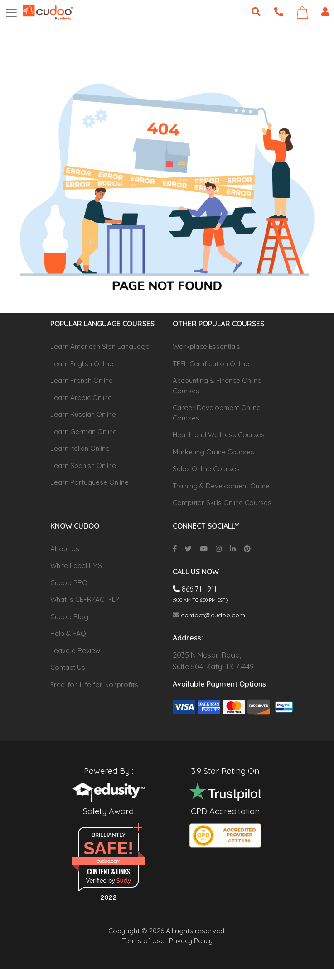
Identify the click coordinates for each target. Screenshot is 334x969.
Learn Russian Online (83, 414)
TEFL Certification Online (211, 363)
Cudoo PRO (68, 582)
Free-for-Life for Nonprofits (94, 684)
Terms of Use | (145, 940)
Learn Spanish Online (83, 465)
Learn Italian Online (80, 448)
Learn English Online (81, 363)
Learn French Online (81, 380)
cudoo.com (108, 861)
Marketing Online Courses (213, 452)
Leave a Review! (76, 650)
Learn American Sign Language (100, 346)
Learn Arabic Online (81, 397)
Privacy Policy (191, 940)
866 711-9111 (196, 588)
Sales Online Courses (206, 468)
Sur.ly (123, 880)
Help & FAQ (68, 633)
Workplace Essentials (206, 346)
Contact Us (67, 667)
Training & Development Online (221, 486)
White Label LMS (76, 565)
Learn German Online (83, 431)
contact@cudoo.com (209, 615)
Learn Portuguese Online (89, 482)
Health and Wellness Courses (219, 434)
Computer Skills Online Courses (222, 502)
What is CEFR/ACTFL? (84, 599)
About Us (64, 548)
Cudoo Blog (69, 616)
